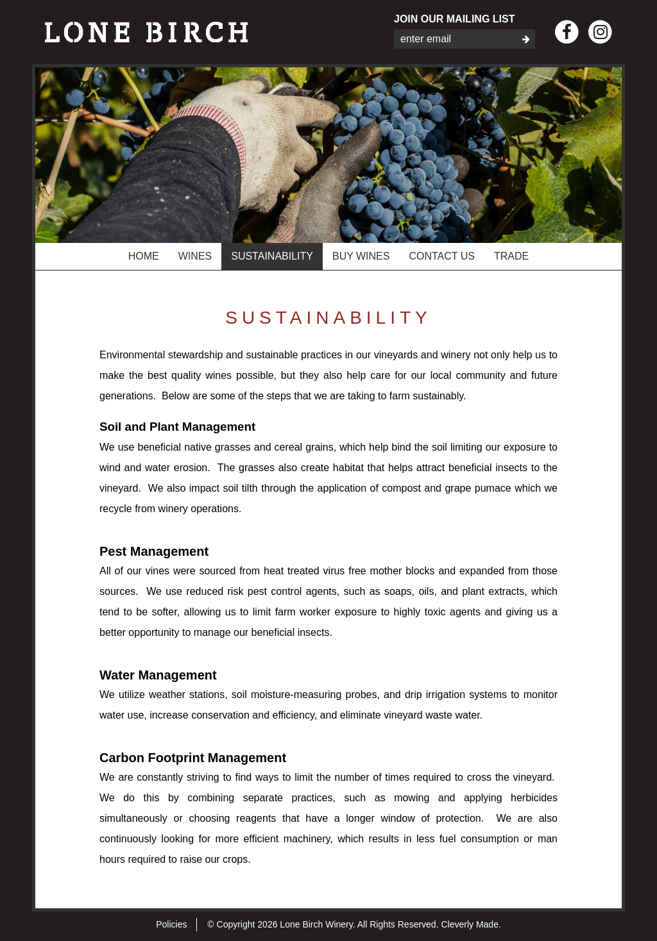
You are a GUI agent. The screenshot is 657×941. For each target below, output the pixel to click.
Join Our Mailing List (454, 18)
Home (143, 256)
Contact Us (442, 256)
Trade (511, 256)
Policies (171, 924)
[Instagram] (600, 32)
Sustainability (272, 256)
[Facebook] (567, 32)
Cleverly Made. (470, 924)
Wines (195, 256)
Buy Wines (361, 256)
